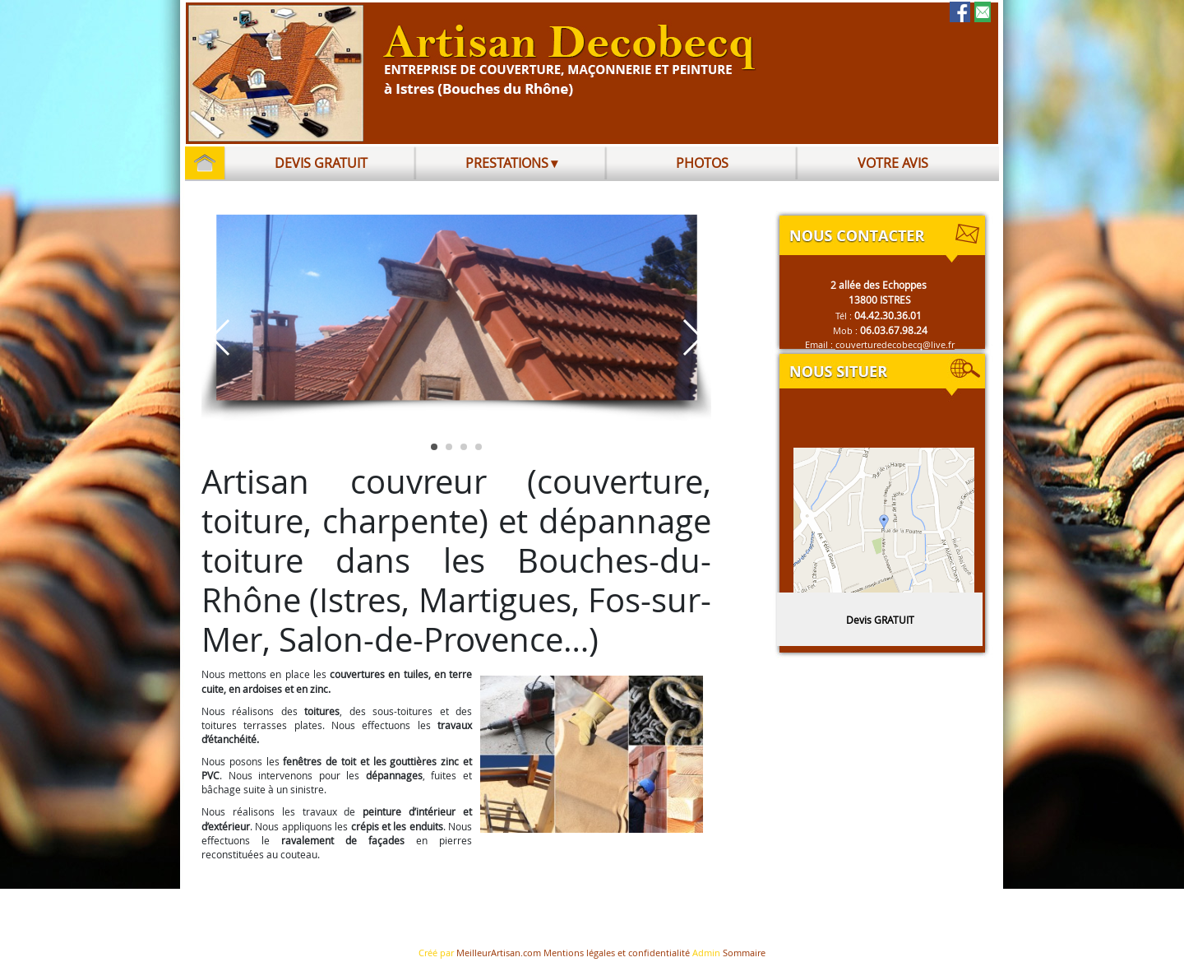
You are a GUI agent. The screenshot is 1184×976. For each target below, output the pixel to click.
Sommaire (744, 953)
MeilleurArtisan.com (498, 953)
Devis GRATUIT (880, 619)
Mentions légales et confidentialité (616, 953)
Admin (706, 953)
